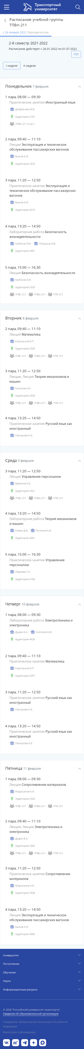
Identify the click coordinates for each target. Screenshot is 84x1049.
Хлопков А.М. (41, 632)
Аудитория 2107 (22, 117)
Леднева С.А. (20, 572)
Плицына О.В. (44, 244)
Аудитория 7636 (22, 893)
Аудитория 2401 (22, 251)
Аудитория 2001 (22, 538)
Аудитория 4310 (22, 210)
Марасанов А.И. (22, 791)
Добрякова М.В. (22, 109)
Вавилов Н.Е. (20, 483)
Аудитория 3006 (22, 934)
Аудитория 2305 (22, 846)
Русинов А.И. (20, 388)
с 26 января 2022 (26, 32)
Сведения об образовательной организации (31, 1013)
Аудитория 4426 (22, 639)
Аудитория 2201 (22, 676)
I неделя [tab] (11, 66)
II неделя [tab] (29, 66)
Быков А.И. (19, 156)
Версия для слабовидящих (19, 1032)
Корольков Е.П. (21, 341)
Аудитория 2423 (22, 164)
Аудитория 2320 (22, 287)
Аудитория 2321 (22, 491)
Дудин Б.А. (18, 632)
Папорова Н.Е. (21, 435)
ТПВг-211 (17, 294)
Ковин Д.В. (18, 530)
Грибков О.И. (20, 244)
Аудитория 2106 (22, 579)
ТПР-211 (55, 294)
